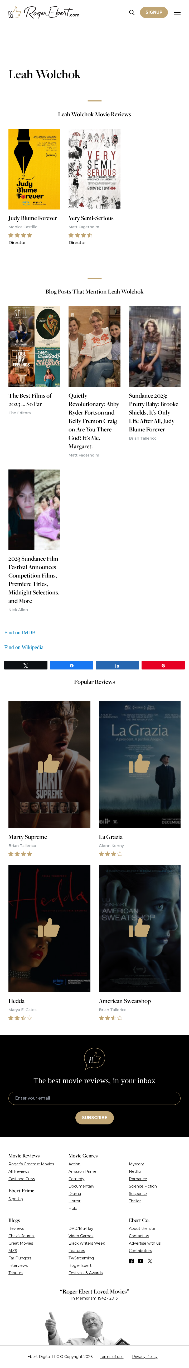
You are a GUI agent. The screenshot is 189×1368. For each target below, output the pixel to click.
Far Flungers (19, 1258)
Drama (75, 1193)
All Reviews (18, 1171)
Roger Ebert (80, 1265)
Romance (138, 1178)
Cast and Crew (21, 1178)
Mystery (136, 1164)
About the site (142, 1228)
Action (74, 1164)
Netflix (135, 1171)
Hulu (73, 1208)
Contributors (140, 1250)
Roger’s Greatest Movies (31, 1164)
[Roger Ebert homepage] (44, 12)
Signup (154, 12)
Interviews (18, 1265)
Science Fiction (143, 1186)
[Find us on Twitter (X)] (150, 1261)
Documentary (81, 1186)
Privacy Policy (145, 1356)
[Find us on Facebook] (131, 1261)
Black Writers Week (87, 1243)
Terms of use (112, 1356)
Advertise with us (145, 1243)
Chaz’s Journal (21, 1236)
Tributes (15, 1273)
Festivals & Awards (86, 1273)
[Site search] (132, 12)
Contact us (139, 1236)
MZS (12, 1250)
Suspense (138, 1193)
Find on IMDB (20, 632)
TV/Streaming (81, 1258)
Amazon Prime (82, 1171)
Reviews (16, 1228)
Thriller (135, 1201)
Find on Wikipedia (23, 647)
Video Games (81, 1236)
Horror (74, 1201)
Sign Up (15, 1199)
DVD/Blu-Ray (81, 1228)
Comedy (76, 1178)
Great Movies (20, 1243)
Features (77, 1250)
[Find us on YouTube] (140, 1261)
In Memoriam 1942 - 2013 (94, 1298)
